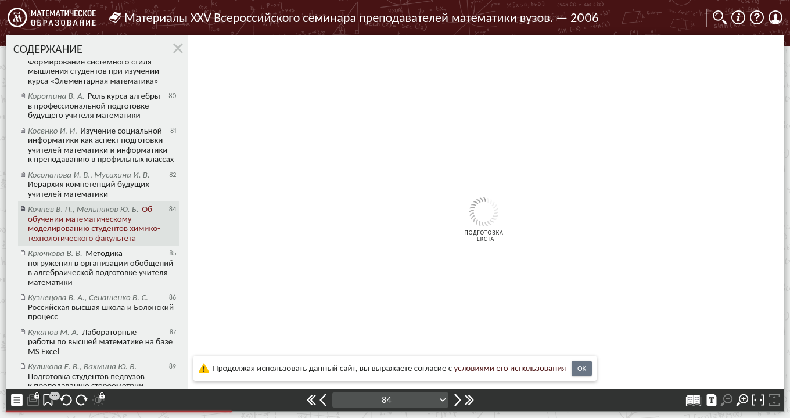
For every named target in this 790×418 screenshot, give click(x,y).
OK (581, 368)
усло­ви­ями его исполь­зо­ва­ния (510, 368)
